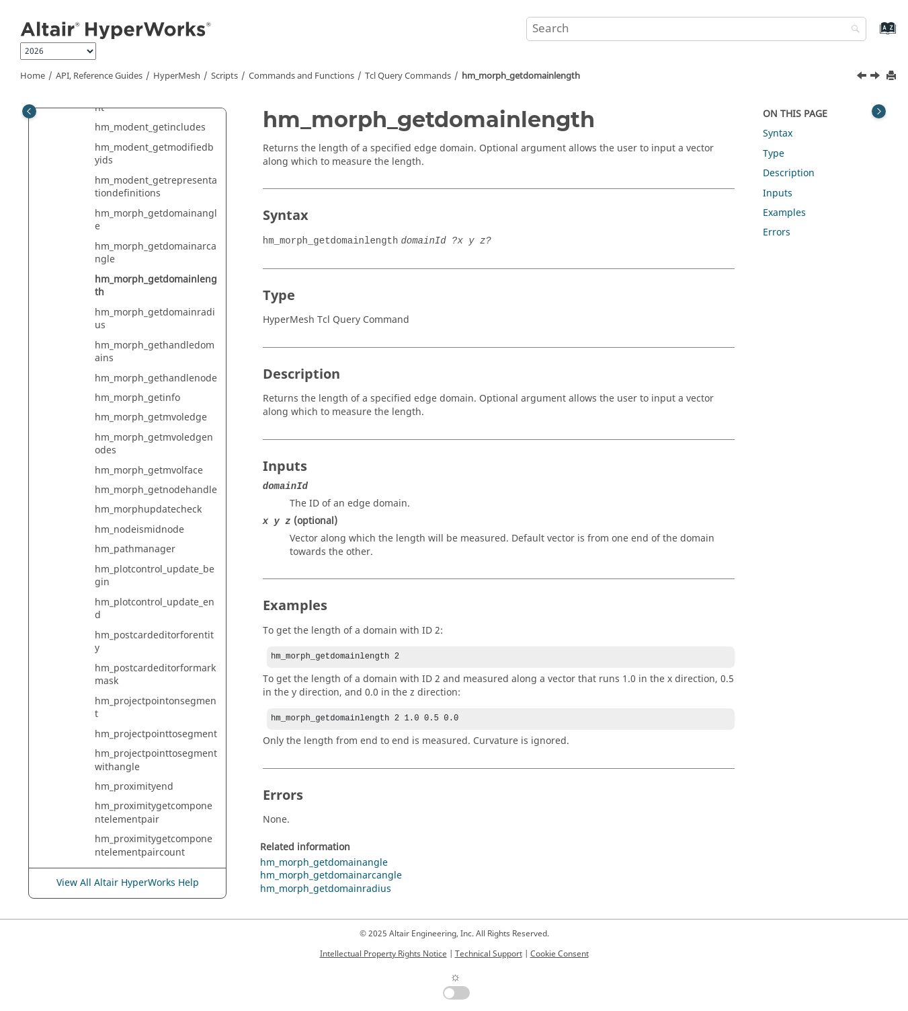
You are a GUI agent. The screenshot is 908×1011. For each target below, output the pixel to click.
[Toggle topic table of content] (879, 111)
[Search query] (696, 29)
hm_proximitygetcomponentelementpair (153, 813)
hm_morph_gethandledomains (154, 352)
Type (773, 154)
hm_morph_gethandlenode (156, 378)
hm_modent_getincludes (150, 127)
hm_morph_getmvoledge (151, 417)
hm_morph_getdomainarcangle (155, 253)
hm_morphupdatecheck (148, 509)
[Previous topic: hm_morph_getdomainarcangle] (863, 77)
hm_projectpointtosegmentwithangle (156, 760)
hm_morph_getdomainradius (155, 319)
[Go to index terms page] (873, 35)
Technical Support (488, 954)
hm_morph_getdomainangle (156, 220)
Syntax (777, 133)
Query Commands (408, 76)
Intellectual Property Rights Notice (383, 954)
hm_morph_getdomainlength (521, 76)
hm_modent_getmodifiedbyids (154, 154)
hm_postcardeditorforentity (154, 642)
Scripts (224, 76)
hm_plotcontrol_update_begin (154, 576)
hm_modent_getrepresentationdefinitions (156, 187)
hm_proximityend (134, 787)
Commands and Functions (301, 76)
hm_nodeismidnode (139, 530)
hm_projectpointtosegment (156, 734)
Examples (784, 213)
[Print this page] (892, 76)
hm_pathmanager (135, 549)
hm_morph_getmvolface (149, 470)
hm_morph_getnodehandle (156, 490)
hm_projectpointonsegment (155, 708)
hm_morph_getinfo (137, 398)
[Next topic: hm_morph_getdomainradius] (876, 77)
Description (789, 173)
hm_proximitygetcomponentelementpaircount (153, 846)
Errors (776, 232)
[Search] (852, 30)
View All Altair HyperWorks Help (127, 883)
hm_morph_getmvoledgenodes (154, 444)
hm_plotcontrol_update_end (154, 609)
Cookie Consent (559, 954)
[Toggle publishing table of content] (29, 111)
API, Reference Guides (99, 76)
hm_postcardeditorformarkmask (155, 675)
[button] (89, 128)
